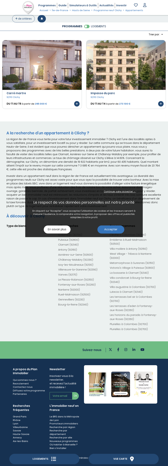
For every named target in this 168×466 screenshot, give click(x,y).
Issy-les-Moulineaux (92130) (75, 265)
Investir (121, 5)
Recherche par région (62, 427)
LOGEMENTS (98, 26)
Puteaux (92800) (68, 240)
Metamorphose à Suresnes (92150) (132, 263)
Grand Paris (20, 416)
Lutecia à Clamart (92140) (126, 292)
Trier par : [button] (155, 34)
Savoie (17, 430)
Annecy (17, 437)
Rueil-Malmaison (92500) (74, 294)
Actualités (106, 5)
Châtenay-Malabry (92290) (75, 260)
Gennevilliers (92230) (71, 299)
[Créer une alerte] (42, 18)
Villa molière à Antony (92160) (128, 249)
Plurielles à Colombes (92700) (129, 324)
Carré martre (16, 93)
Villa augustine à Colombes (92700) (133, 287)
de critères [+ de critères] (23, 18)
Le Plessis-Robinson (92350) (76, 279)
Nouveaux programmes (64, 441)
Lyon (15, 423)
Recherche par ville (61, 437)
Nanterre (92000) (69, 289)
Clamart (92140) (68, 244)
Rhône (16, 420)
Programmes (47, 5)
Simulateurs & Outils (83, 5)
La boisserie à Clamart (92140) (129, 273)
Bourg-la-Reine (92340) (73, 304)
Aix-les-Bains (20, 441)
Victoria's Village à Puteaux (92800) (132, 268)
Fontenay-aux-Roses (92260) (77, 284)
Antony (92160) (67, 249)
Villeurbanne (20, 427)
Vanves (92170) (67, 274)
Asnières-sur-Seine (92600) (75, 254)
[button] (144, 5)
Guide (62, 5)
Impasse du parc (103, 93)
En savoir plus (57, 229)
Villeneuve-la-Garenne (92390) (77, 269)
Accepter (110, 229)
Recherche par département (58, 432)
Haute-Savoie (21, 434)
